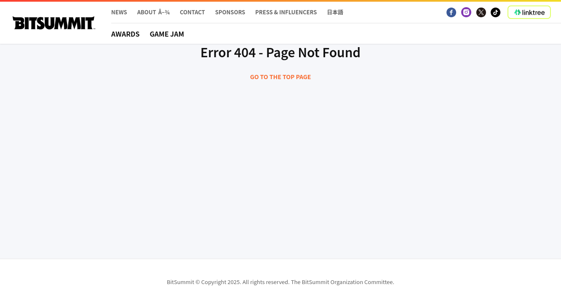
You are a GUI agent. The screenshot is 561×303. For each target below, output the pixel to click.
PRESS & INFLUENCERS (286, 12)
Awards (125, 34)
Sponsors (230, 12)
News (119, 12)
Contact (192, 12)
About (146, 12)
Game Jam (167, 34)
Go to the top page (280, 76)
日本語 (335, 12)
